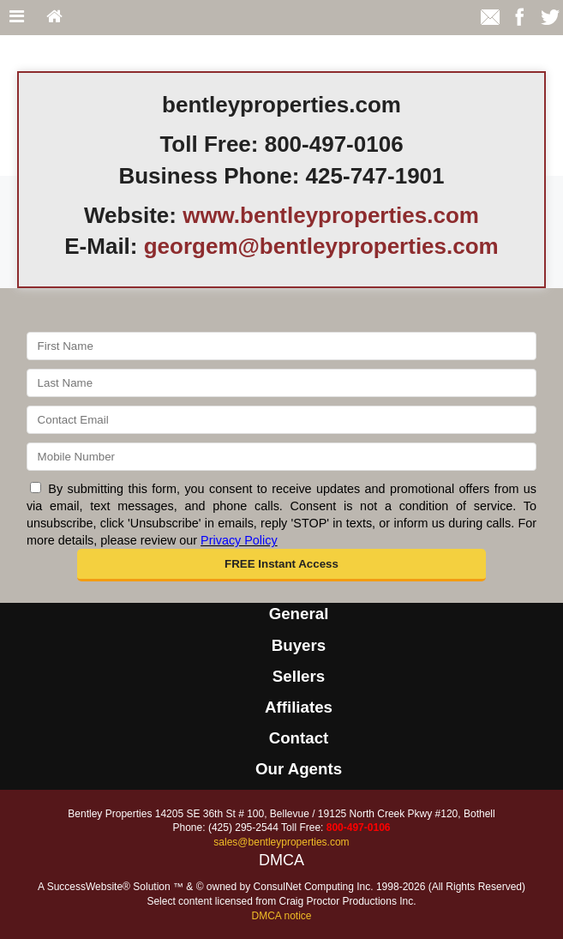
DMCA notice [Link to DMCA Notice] (281, 916)
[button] (281, 565)
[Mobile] (281, 456)
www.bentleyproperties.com (331, 215)
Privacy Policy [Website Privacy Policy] (239, 540)
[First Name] (281, 346)
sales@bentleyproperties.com (281, 842)
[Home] (54, 17)
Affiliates (298, 707)
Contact (299, 738)
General (299, 614)
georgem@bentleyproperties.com (321, 246)
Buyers (299, 645)
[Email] (281, 420)
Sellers (299, 676)
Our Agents (298, 769)
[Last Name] (281, 383)
